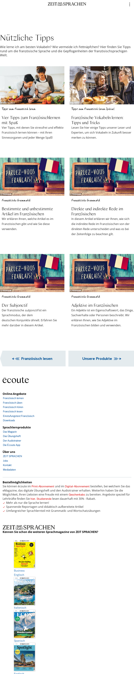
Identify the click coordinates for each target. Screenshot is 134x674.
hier (33, 499)
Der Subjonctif (14, 305)
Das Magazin (10, 431)
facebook (67, 649)
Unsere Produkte (97, 358)
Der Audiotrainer (12, 440)
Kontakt (7, 465)
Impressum (67, 600)
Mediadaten (9, 469)
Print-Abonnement (43, 486)
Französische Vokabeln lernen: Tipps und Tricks (97, 120)
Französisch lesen (36, 358)
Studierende (44, 499)
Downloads (9, 420)
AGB (67, 629)
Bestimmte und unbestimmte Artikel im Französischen (27, 211)
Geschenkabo (77, 494)
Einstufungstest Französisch (18, 416)
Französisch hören (13, 407)
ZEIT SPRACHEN (12, 456)
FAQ (67, 639)
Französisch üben (12, 402)
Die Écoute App (11, 445)
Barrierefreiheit (67, 620)
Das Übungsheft (12, 436)
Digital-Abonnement (77, 486)
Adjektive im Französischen (94, 305)
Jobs (5, 460)
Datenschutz (67, 610)
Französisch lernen (13, 398)
